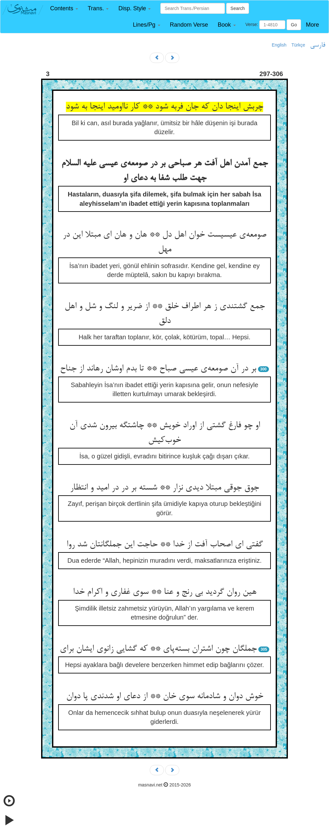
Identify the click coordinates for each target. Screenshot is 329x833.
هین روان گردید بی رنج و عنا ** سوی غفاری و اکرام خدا (164, 592)
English (279, 45)
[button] (64, 8)
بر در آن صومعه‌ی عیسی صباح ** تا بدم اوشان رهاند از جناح (158, 369)
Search (237, 8)
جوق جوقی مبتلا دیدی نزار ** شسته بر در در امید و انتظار (164, 488)
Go (294, 24)
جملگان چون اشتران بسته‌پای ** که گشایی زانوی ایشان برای (158, 649)
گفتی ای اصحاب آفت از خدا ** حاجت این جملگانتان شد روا (165, 545)
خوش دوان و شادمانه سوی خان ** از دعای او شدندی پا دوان (164, 696)
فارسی (317, 45)
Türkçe (298, 45)
